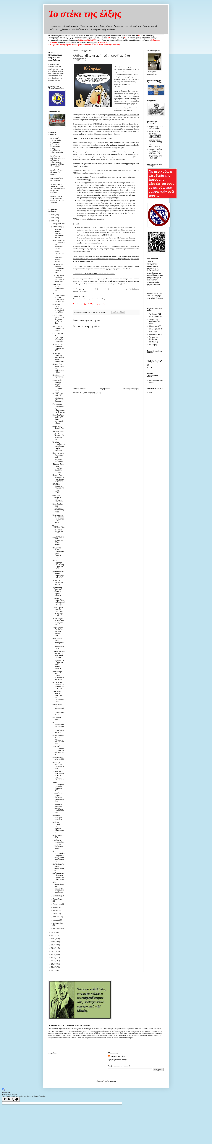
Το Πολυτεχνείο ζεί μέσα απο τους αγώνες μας (58, 621)
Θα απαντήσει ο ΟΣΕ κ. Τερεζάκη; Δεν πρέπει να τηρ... (58, 435)
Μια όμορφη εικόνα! (56, 718)
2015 (53, 958)
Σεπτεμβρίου (57, 899)
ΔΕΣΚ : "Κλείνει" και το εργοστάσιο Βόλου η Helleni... (58, 541)
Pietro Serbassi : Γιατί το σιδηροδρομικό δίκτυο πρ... (58, 574)
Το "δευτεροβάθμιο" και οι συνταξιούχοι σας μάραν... (58, 297)
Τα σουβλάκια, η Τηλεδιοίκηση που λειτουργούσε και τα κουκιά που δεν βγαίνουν (58, 188)
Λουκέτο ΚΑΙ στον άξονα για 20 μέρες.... (57, 172)
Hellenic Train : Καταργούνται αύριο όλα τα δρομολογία (58, 478)
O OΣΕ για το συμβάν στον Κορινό (58, 328)
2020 (53, 942)
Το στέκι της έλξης (85, 14)
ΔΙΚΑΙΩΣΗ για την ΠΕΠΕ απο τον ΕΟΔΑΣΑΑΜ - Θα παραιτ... (58, 397)
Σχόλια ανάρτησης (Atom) (91, 392)
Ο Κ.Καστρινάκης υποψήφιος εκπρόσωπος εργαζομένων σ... (58, 856)
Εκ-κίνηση (153, 345)
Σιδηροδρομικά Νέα (156, 329)
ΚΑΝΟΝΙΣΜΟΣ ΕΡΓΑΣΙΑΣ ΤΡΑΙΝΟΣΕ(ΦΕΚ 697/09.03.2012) (155, 134)
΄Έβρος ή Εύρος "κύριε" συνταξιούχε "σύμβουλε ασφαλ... (58, 468)
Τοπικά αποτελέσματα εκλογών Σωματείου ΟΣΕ (58, 786)
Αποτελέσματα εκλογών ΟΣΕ (58, 758)
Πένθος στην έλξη (57, 836)
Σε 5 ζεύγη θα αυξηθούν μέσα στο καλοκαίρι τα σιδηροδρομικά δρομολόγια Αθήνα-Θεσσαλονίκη (57, 161)
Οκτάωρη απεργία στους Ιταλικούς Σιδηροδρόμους (58, 827)
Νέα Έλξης (153, 332)
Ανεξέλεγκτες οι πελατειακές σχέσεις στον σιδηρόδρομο (58, 876)
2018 (53, 948)
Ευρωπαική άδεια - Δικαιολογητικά (156, 127)
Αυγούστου (57, 904)
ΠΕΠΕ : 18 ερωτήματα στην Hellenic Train (58, 765)
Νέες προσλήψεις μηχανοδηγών (57, 179)
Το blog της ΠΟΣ (155, 314)
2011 (53, 970)
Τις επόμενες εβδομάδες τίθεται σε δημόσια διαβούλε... (57, 592)
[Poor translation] (15, 1099)
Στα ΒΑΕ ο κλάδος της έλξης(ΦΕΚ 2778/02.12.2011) (156, 151)
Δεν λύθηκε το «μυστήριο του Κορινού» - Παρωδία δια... (58, 268)
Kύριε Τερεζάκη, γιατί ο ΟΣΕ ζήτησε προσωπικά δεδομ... (58, 419)
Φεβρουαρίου (58, 923)
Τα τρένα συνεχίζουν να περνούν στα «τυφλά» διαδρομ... (58, 446)
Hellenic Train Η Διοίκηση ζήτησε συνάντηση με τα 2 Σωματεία (57, 199)
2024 (53, 221)
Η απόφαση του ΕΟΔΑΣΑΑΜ (58, 376)
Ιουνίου (56, 910)
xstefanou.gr (153, 342)
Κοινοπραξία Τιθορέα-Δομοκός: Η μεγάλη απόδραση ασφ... (57, 385)
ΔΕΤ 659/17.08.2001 (155, 146)
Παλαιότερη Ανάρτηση (131, 389)
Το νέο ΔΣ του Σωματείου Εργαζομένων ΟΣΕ (58, 347)
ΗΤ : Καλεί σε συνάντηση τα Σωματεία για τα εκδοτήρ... (58, 685)
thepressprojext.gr (155, 334)
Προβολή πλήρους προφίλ (117, 1060)
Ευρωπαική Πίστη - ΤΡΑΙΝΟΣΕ (156, 157)
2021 (53, 939)
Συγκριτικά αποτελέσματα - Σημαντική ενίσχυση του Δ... (58, 750)
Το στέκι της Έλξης (118, 1056)
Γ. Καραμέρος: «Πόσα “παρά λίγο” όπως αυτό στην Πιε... (58, 319)
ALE (151, 392)
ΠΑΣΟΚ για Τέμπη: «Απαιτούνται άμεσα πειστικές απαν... (58, 553)
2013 (53, 964)
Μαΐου (55, 914)
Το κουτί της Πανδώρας (153, 338)
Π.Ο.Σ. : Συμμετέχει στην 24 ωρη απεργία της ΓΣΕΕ (58, 565)
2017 (53, 951)
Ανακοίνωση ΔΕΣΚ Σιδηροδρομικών (58, 287)
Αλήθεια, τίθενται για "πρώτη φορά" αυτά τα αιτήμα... (58, 654)
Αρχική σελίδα (105, 389)
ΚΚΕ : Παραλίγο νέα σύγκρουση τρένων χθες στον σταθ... (58, 337)
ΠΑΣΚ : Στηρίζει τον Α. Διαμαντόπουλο (58, 867)
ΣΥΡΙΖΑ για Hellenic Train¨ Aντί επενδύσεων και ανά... (57, 233)
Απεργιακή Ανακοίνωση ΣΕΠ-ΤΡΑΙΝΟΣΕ (57, 498)
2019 (53, 945)
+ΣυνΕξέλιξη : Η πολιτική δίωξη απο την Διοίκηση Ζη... (58, 797)
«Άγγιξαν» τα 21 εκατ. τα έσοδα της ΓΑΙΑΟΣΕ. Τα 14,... (58, 739)
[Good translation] (6, 1099)
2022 (53, 935)
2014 (53, 961)
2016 (53, 954)
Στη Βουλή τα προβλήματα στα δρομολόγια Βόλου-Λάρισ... (58, 256)
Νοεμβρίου (57, 227)
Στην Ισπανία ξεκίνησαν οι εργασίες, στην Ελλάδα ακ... (58, 808)
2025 (53, 218)
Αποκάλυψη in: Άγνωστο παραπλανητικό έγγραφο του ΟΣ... (58, 612)
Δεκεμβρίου (57, 224)
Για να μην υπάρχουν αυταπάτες (57, 817)
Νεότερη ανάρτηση (80, 389)
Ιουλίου (56, 907)
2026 (53, 215)
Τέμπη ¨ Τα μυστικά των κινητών (57, 583)
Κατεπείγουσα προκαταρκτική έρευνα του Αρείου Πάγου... (58, 519)
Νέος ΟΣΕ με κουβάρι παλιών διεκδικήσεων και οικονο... (58, 675)
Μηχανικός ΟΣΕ (155, 326)
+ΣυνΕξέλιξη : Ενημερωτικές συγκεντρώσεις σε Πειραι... (58, 602)
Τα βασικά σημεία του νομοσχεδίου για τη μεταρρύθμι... (58, 357)
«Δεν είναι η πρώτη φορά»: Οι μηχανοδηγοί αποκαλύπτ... (58, 308)
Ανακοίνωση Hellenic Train (58, 427)
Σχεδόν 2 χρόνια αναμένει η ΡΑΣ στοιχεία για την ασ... (58, 278)
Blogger (113, 1081)
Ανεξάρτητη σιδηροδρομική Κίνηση (154, 321)
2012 (53, 967)
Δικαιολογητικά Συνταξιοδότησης (155, 141)
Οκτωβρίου (57, 896)
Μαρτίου (56, 920)
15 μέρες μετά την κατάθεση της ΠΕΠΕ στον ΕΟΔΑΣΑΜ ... (58, 775)
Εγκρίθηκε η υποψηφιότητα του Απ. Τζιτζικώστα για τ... (58, 844)
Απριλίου (56, 917)
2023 (53, 932)
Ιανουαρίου (57, 928)
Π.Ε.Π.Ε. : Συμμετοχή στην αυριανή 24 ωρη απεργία (58, 488)
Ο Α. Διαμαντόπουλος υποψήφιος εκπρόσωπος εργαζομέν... (58, 887)
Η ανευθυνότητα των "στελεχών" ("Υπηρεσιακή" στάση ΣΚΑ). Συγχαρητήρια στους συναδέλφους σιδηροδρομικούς (57, 145)
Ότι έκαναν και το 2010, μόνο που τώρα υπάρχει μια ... (58, 530)
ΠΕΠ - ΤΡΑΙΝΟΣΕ (155, 317)
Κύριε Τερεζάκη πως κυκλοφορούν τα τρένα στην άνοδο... (58, 508)
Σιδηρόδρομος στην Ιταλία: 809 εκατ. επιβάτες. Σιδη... (57, 632)
